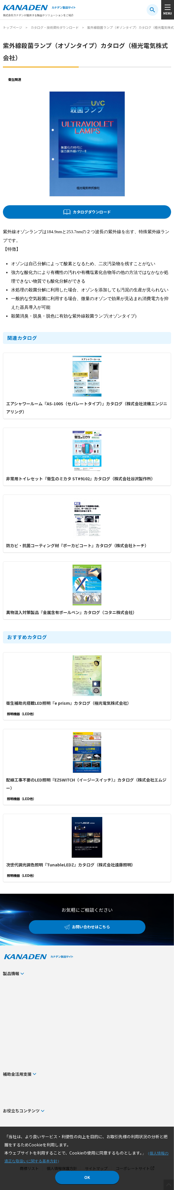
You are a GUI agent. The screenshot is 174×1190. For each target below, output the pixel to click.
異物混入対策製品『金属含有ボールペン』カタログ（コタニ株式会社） (71, 612)
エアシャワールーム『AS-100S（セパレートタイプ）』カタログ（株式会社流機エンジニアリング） (86, 408)
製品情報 (11, 973)
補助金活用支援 (17, 1074)
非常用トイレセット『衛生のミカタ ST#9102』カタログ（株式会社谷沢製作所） (80, 478)
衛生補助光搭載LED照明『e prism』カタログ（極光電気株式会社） (68, 703)
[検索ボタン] (152, 10)
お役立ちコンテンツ (21, 1111)
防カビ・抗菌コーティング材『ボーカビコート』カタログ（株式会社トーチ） (77, 545)
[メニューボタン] (167, 9)
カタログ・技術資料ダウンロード (55, 27)
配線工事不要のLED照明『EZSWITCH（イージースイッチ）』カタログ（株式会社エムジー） (86, 784)
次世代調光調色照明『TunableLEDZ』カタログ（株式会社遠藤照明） (70, 865)
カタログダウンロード (92, 212)
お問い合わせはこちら (91, 926)
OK (87, 1177)
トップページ (12, 27)
